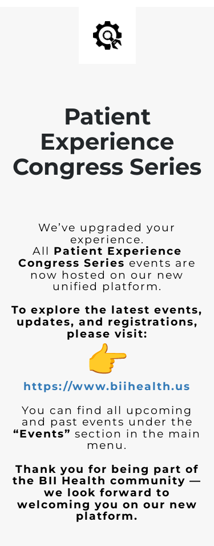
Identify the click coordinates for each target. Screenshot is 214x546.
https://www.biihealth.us (107, 386)
